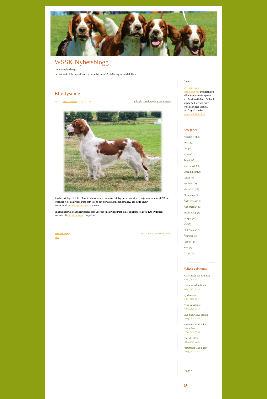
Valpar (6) (189, 177)
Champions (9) (191, 195)
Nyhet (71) (189, 154)
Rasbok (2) (189, 241)
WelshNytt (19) (191, 189)
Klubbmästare (164, 101)
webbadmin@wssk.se (194, 114)
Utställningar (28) (193, 171)
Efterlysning (67, 93)
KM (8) (187, 224)
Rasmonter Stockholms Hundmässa (195, 328)
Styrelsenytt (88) (192, 166)
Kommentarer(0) (62, 233)
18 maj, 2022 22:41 (86, 101)
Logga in (188, 370)
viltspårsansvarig (75, 215)
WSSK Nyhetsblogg (82, 62)
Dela (57, 237)
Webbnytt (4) (190, 183)
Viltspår (138, 101)
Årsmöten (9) (190, 235)
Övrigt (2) (189, 253)
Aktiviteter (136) (192, 136)
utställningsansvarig (78, 205)
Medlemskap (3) (192, 212)
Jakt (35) (188, 148)
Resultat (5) (189, 160)
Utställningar (149, 101)
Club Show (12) (192, 230)
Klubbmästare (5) (192, 206)
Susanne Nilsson (70, 101)
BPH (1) (188, 247)
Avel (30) (188, 142)
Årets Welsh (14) (192, 201)
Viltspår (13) (190, 218)
